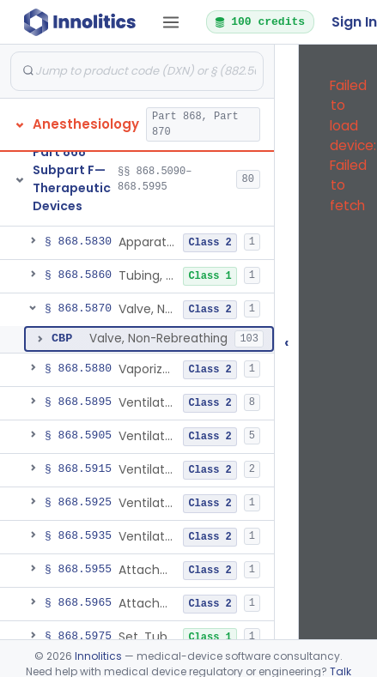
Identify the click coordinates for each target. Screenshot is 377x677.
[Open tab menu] (170, 22)
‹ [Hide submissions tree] (286, 342)
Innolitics (98, 656)
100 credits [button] (259, 21)
